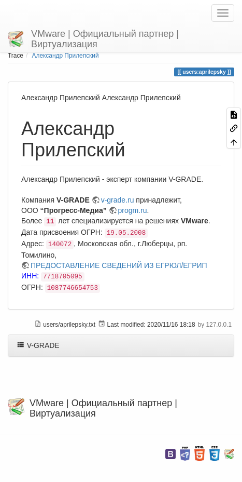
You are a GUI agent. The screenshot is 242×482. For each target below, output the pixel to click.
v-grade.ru (117, 200)
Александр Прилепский (65, 55)
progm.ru (132, 210)
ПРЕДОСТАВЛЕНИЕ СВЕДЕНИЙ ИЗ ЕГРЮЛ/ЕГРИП (119, 265)
